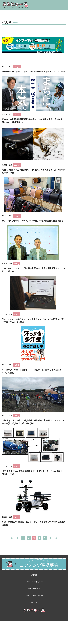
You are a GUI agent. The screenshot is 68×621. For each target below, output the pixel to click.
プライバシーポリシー (34, 581)
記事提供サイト (34, 588)
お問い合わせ (34, 602)
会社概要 (34, 574)
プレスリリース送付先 (34, 595)
